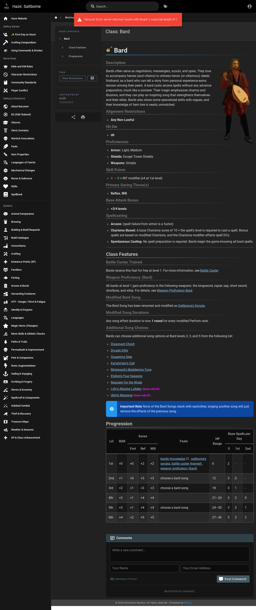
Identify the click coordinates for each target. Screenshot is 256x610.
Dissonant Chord (122, 344)
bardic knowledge (172, 459)
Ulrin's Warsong (121, 395)
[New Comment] (92, 78)
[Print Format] (83, 117)
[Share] (73, 117)
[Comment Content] (181, 554)
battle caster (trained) (187, 463)
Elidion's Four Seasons (126, 376)
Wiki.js (188, 602)
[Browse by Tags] (165, 6)
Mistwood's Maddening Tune (131, 370)
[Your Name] (144, 568)
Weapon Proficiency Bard (174, 290)
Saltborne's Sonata (191, 306)
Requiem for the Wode (126, 382)
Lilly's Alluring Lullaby (126, 389)
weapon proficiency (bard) (178, 468)
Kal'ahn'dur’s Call (123, 363)
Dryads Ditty (119, 350)
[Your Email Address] (215, 568)
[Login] (249, 6)
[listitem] (78, 39)
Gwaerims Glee (121, 357)
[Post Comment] (233, 579)
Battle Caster (209, 270)
